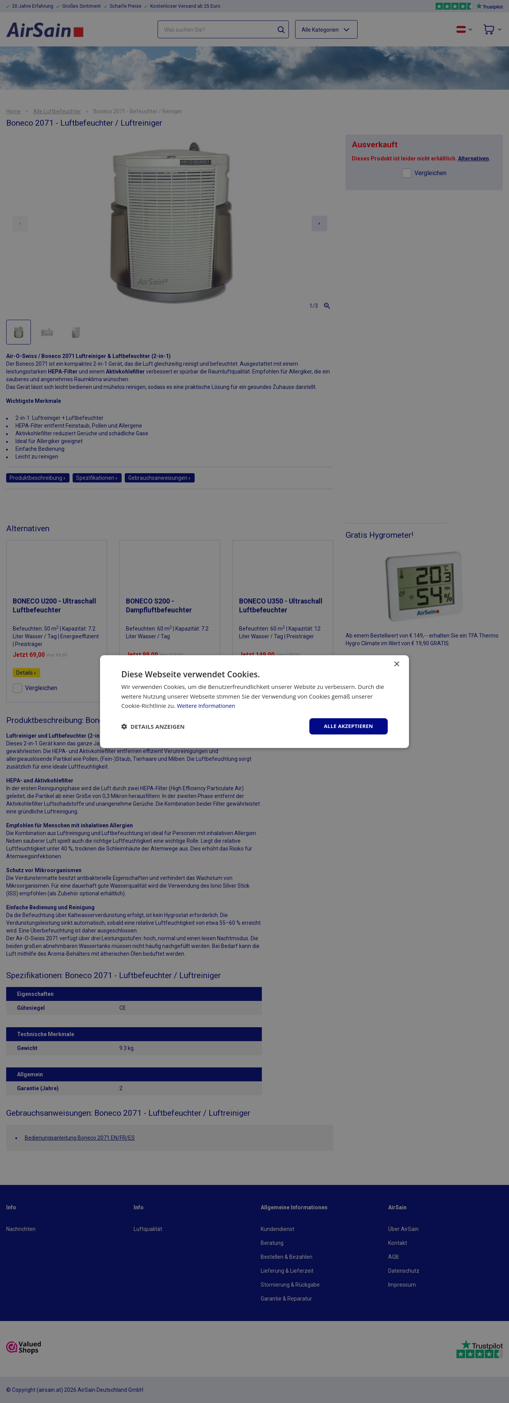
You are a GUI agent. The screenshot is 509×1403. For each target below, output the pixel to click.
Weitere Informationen (207, 705)
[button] (153, 726)
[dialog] (254, 701)
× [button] (396, 664)
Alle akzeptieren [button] (347, 726)
